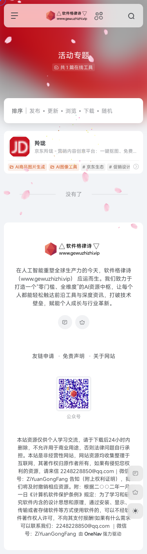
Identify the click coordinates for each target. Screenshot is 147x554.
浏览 (70, 111)
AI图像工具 (63, 167)
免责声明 (74, 356)
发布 (34, 111)
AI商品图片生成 (27, 167)
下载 (88, 111)
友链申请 (43, 356)
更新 (52, 111)
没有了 (73, 194)
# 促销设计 (120, 167)
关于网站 (104, 356)
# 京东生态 (93, 167)
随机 (107, 111)
